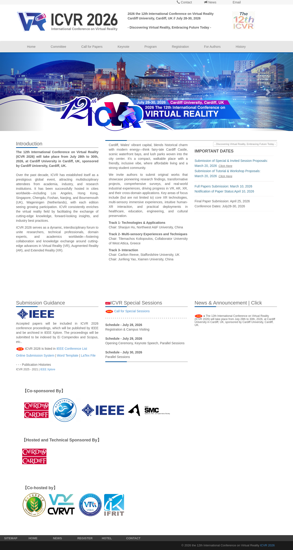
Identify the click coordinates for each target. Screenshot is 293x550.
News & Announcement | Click (228, 303)
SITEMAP (10, 538)
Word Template (68, 355)
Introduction (29, 144)
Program (150, 46)
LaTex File (88, 355)
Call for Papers (92, 46)
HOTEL (107, 538)
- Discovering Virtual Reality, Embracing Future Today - (245, 144)
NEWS (57, 538)
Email (236, 2)
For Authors (212, 46)
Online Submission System (35, 355)
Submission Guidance (40, 303)
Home (31, 46)
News (210, 2)
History (241, 46)
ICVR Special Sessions (133, 303)
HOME (33, 538)
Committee (58, 46)
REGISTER (84, 538)
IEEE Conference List (72, 348)
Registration (180, 46)
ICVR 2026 (267, 545)
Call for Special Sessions (132, 311)
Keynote (123, 46)
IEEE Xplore (47, 369)
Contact (184, 2)
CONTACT (133, 538)
